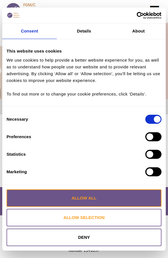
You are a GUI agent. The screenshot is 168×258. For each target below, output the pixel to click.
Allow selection (84, 217)
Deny (84, 237)
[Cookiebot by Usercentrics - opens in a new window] (136, 15)
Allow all (84, 198)
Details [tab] (84, 31)
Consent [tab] (29, 31)
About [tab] (138, 31)
